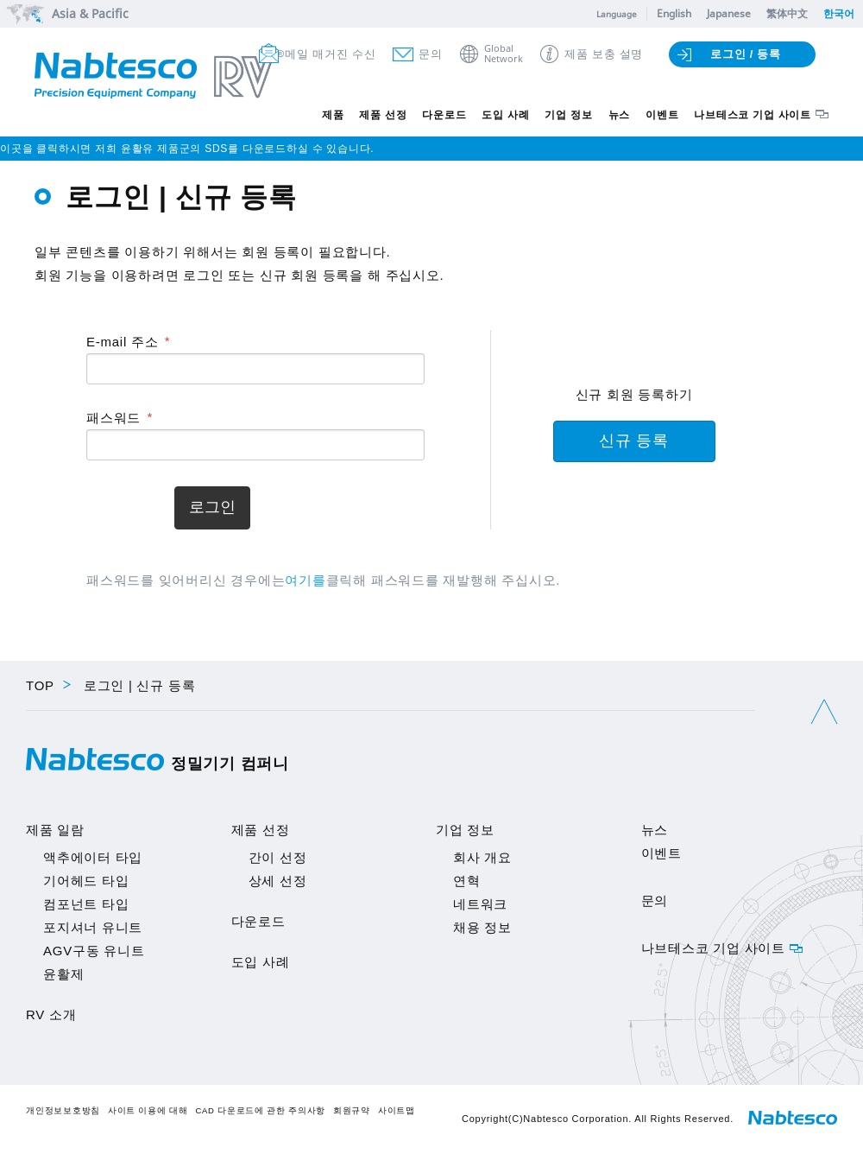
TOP (40, 685)
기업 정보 (568, 115)
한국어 (838, 13)
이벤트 (662, 115)
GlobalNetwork (503, 54)
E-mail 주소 (122, 341)
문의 (431, 54)
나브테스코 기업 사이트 (752, 115)
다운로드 (444, 115)
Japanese (729, 13)
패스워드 (113, 417)
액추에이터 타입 (92, 857)
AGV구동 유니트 (94, 950)
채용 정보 (482, 927)
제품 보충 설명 (603, 54)
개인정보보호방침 (63, 1110)
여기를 (305, 580)
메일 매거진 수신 (330, 54)
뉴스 (619, 115)
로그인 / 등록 (745, 54)
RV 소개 (51, 1014)
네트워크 (480, 904)
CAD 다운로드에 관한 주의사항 (260, 1110)
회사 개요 (482, 857)
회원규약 (351, 1110)
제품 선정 (382, 115)
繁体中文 (787, 13)
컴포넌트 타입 (86, 904)
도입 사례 (505, 115)
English (674, 13)
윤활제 (63, 974)
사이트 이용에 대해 (148, 1110)
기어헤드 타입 (86, 880)
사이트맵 (396, 1110)
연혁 (467, 880)
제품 (333, 115)
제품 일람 (55, 829)
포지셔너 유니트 (92, 927)
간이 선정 (278, 857)
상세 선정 (278, 880)
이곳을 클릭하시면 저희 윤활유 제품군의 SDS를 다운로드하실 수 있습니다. (187, 149)
